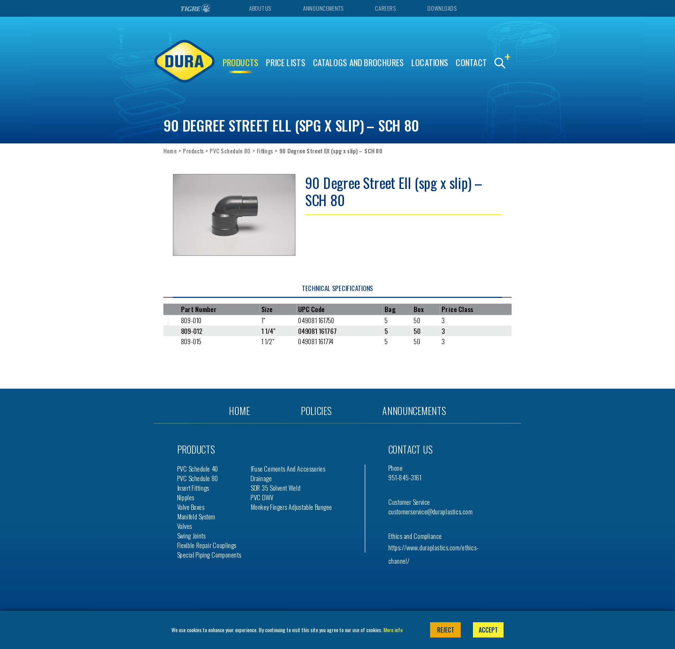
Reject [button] (445, 629)
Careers (385, 8)
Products (241, 62)
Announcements (323, 8)
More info (393, 630)
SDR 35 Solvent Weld (275, 487)
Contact (471, 62)
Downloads (441, 8)
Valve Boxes (190, 506)
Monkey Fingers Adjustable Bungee (291, 506)
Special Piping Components (209, 554)
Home (170, 151)
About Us (260, 8)
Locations (429, 62)
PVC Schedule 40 (197, 468)
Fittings (265, 151)
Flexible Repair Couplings (206, 545)
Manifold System (196, 516)
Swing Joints (191, 535)
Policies (316, 410)
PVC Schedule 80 (230, 151)
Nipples (185, 497)
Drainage (261, 478)
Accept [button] (488, 629)
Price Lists (285, 62)
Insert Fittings (193, 487)
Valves (184, 525)
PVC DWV (262, 497)
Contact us (410, 449)
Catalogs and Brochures (358, 62)
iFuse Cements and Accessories (288, 468)
